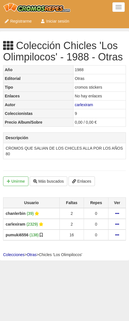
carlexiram (84, 104)
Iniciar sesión (54, 21)
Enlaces (81, 181)
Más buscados (48, 181)
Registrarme (18, 21)
